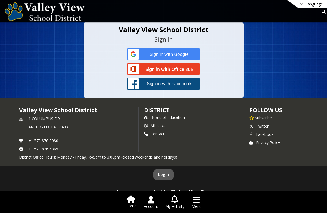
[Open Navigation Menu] (197, 202)
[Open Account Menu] (151, 202)
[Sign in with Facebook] (163, 83)
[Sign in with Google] (163, 54)
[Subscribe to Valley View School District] (260, 118)
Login (163, 174)
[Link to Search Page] (322, 11)
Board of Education (164, 117)
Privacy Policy (264, 142)
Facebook (261, 134)
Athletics (155, 125)
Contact (154, 133)
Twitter (259, 126)
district (157, 110)
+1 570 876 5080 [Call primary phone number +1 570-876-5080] (43, 140)
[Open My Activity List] (174, 202)
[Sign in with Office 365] (163, 69)
